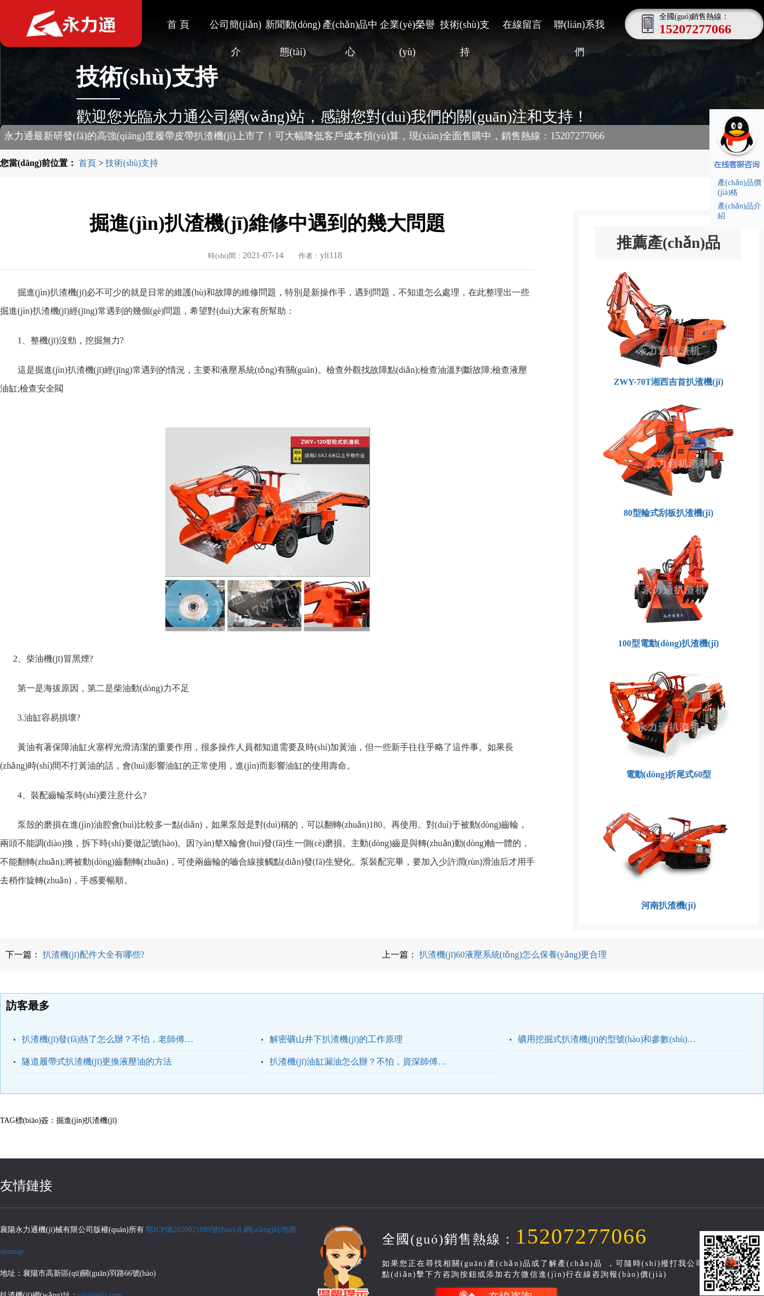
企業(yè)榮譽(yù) (407, 28)
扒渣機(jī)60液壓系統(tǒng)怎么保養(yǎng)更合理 (512, 954)
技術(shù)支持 (465, 28)
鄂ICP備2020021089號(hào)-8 (193, 1230)
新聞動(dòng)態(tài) (293, 28)
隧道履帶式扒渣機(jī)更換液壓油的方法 (97, 1061)
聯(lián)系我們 (579, 28)
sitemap (12, 1251)
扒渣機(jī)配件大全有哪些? (92, 954)
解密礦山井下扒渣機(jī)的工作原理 (336, 1039)
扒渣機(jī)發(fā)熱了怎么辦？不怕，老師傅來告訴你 (111, 1039)
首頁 (87, 163)
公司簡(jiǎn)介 (235, 28)
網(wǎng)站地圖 (269, 1230)
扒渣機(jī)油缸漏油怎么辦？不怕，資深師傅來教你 (359, 1061)
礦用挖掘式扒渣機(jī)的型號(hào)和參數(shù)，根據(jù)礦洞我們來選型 (607, 1039)
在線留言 (522, 24)
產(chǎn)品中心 (350, 28)
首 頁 (178, 24)
